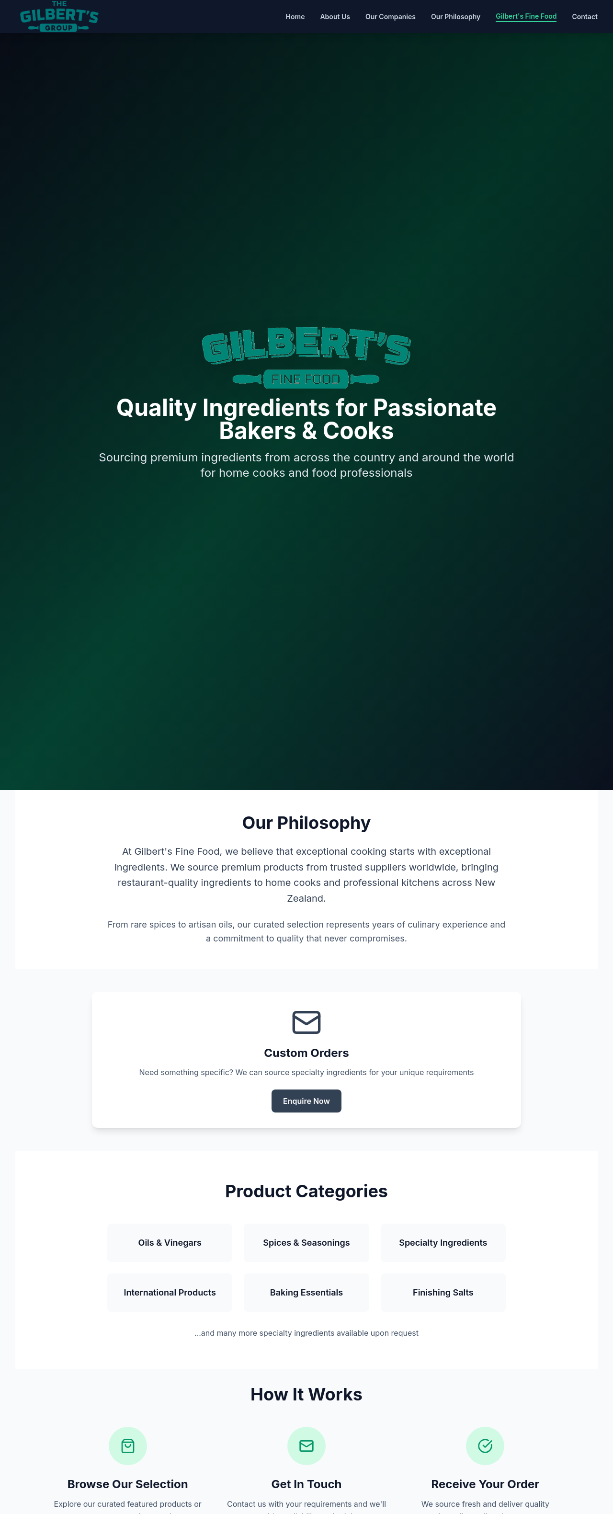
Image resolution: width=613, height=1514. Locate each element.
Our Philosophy (455, 16)
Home (295, 16)
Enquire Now (306, 1101)
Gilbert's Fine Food (526, 16)
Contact (585, 16)
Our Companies (390, 16)
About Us (335, 16)
